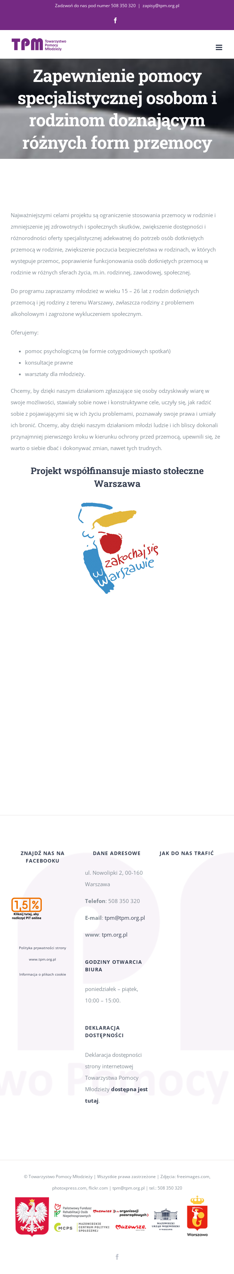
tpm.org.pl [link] (115, 934)
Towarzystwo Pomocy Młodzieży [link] (61, 1176)
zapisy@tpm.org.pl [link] (161, 6)
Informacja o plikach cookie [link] (42, 974)
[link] (115, 20)
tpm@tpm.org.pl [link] (125, 917)
